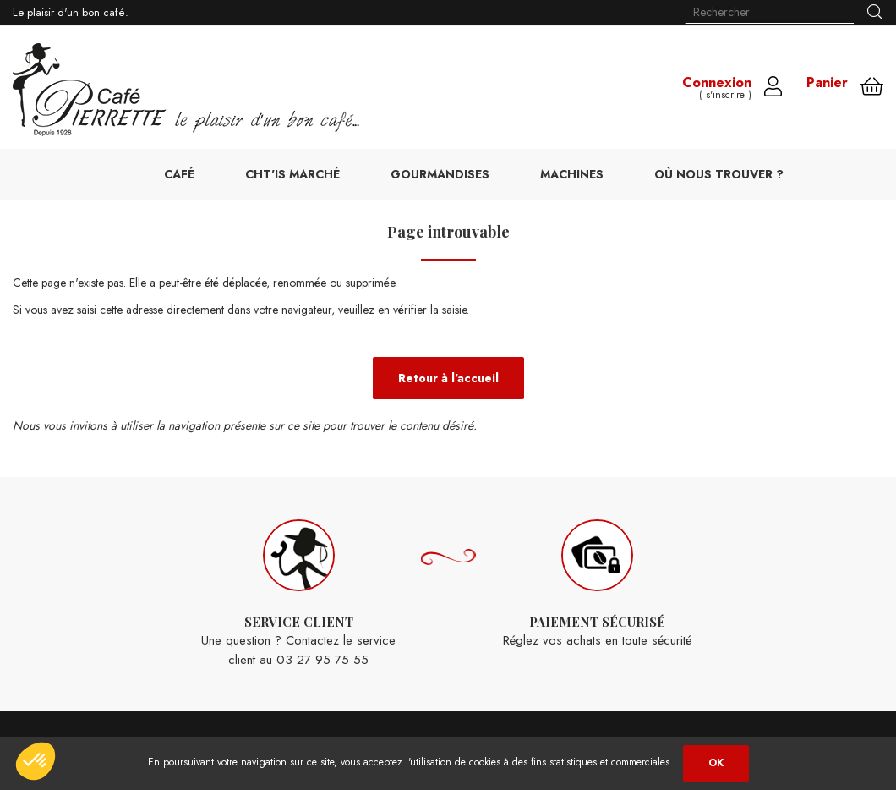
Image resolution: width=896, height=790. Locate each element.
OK (716, 763)
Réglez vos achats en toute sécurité (597, 584)
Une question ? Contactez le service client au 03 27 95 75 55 (299, 594)
